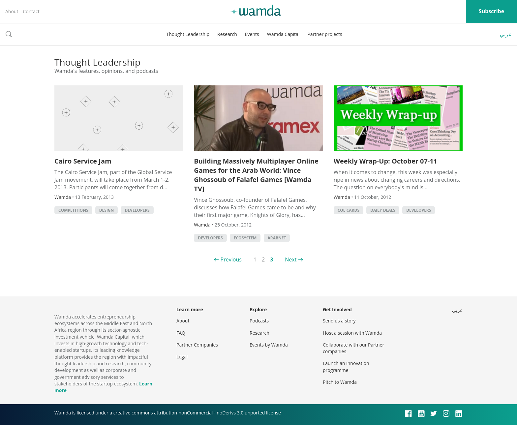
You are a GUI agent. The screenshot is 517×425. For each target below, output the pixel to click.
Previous (231, 259)
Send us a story (339, 321)
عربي (506, 34)
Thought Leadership (187, 34)
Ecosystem (245, 238)
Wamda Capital (283, 34)
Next (290, 259)
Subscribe (491, 11)
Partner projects (324, 34)
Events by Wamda (269, 345)
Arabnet (277, 238)
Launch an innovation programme (346, 366)
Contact (31, 11)
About (11, 11)
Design (106, 210)
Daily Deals (382, 210)
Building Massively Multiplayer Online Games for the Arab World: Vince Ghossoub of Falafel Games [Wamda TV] (256, 175)
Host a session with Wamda (352, 333)
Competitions (73, 210)
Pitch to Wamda (340, 382)
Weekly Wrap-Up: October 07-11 (386, 161)
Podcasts (259, 321)
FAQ (180, 333)
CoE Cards (348, 210)
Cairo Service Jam (82, 161)
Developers (137, 210)
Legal (182, 356)
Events (252, 34)
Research (227, 34)
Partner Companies (197, 345)
